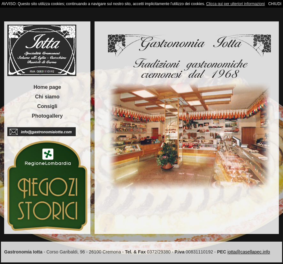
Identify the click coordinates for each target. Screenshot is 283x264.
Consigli (47, 106)
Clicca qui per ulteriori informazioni (235, 4)
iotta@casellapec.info (248, 251)
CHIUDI (274, 4)
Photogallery (47, 116)
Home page (47, 87)
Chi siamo (47, 96)
